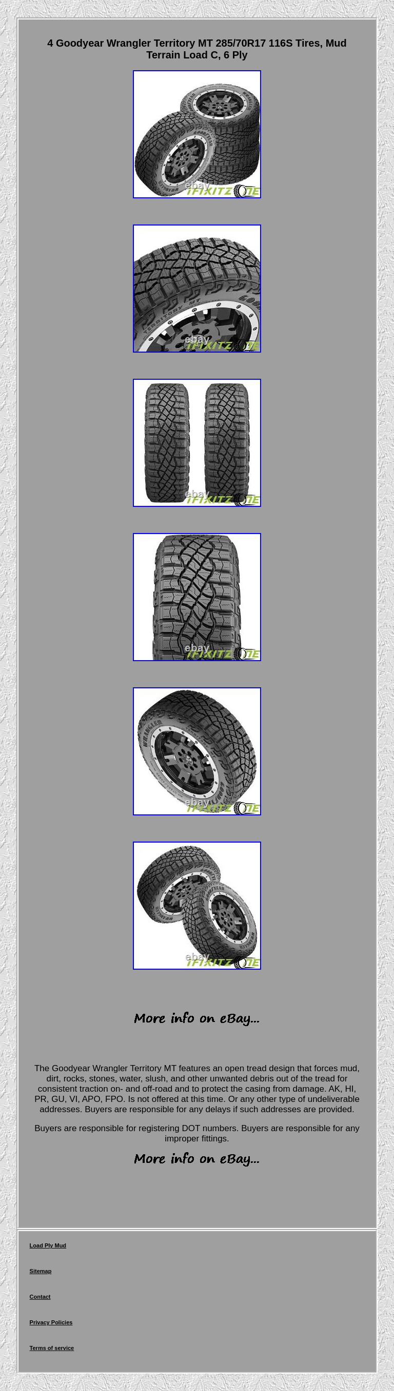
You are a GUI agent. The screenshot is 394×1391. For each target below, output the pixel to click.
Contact (40, 1297)
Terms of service (52, 1348)
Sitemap (41, 1271)
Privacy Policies (51, 1322)
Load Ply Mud (48, 1245)
